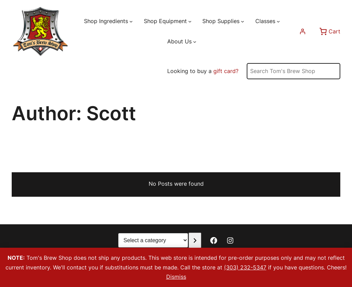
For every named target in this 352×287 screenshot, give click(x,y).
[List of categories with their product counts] (153, 240)
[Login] (302, 31)
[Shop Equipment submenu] (190, 21)
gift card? (225, 71)
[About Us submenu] (194, 41)
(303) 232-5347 (245, 267)
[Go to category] (195, 240)
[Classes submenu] (278, 21)
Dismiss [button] (176, 276)
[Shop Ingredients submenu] (131, 21)
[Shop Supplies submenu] (242, 21)
